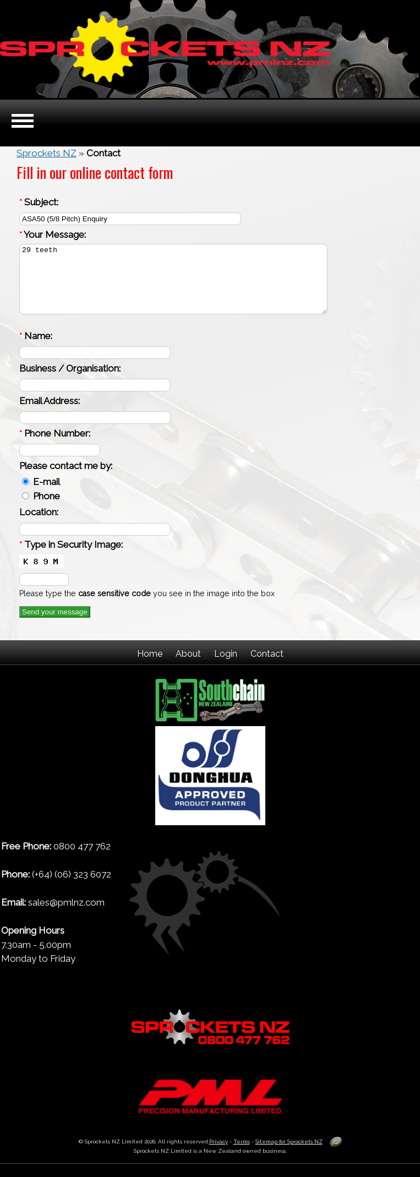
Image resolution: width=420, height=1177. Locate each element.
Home (149, 667)
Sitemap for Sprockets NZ (289, 1155)
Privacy (218, 1155)
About (188, 667)
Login (225, 667)
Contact (266, 667)
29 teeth (173, 286)
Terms (241, 1155)
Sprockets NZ (47, 153)
